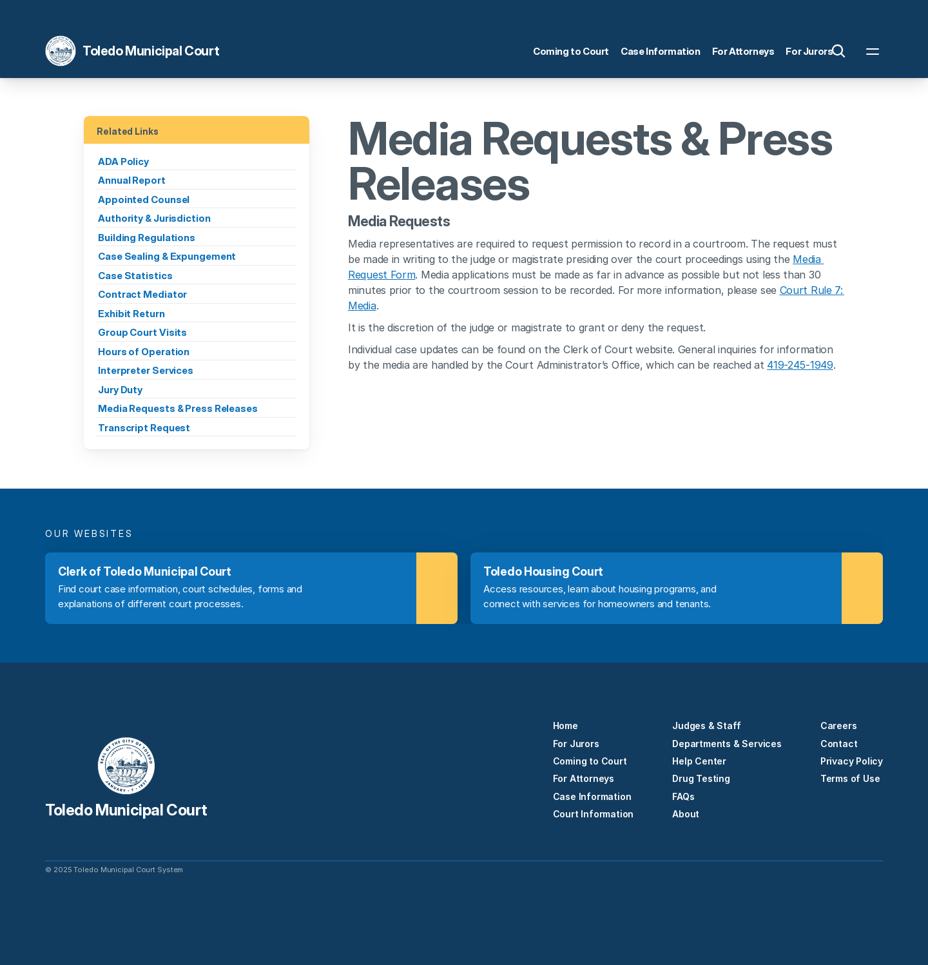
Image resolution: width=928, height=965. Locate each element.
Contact (839, 743)
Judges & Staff (706, 725)
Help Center (699, 760)
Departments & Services (727, 743)
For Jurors (576, 743)
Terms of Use (850, 778)
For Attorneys (583, 778)
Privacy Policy (851, 760)
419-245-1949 (800, 364)
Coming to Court (590, 760)
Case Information (592, 796)
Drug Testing (701, 778)
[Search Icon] (838, 51)
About (685, 813)
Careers (838, 725)
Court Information (593, 813)
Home (565, 725)
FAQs (683, 796)
